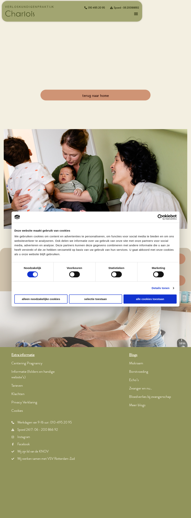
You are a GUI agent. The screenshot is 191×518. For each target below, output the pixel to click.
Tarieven (17, 385)
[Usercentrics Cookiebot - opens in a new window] (160, 217)
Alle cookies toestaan (150, 299)
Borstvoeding (138, 371)
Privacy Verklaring (24, 402)
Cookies (17, 410)
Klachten (17, 394)
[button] (136, 14)
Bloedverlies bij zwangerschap (150, 397)
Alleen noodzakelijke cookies (41, 299)
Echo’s (134, 380)
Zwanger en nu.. (140, 388)
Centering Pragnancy (26, 363)
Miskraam (136, 363)
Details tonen (160, 288)
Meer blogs (137, 405)
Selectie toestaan (95, 299)
